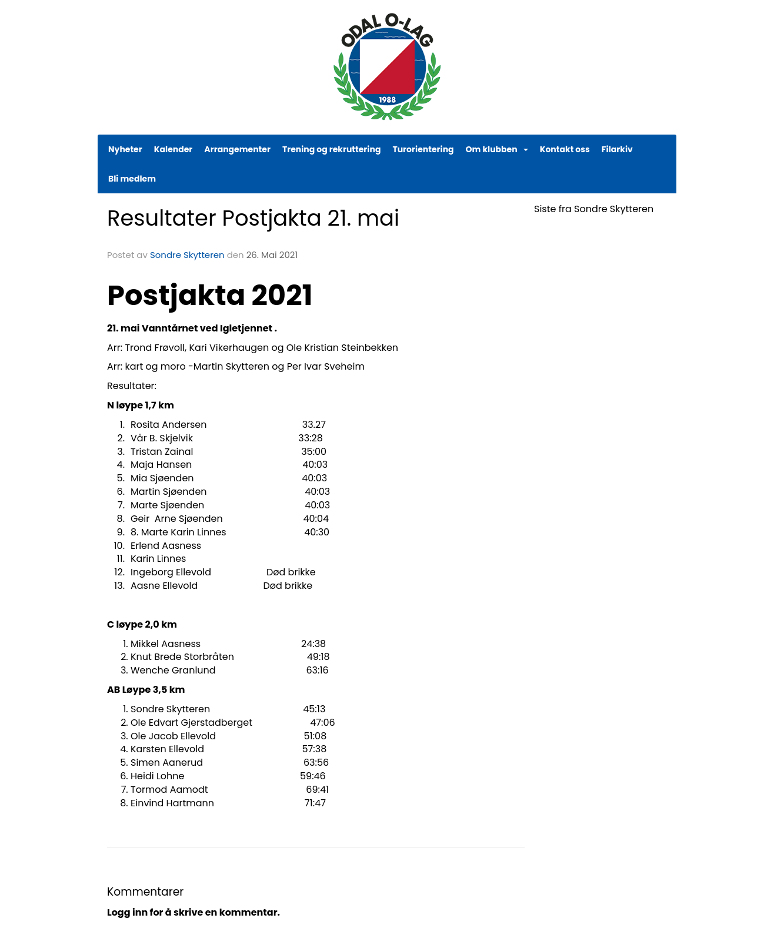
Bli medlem (132, 179)
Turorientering (422, 149)
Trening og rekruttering (331, 149)
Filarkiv (617, 149)
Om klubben (497, 149)
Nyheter (125, 149)
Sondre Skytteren (187, 255)
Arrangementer (237, 149)
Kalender (173, 149)
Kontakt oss (565, 149)
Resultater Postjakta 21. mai (253, 218)
